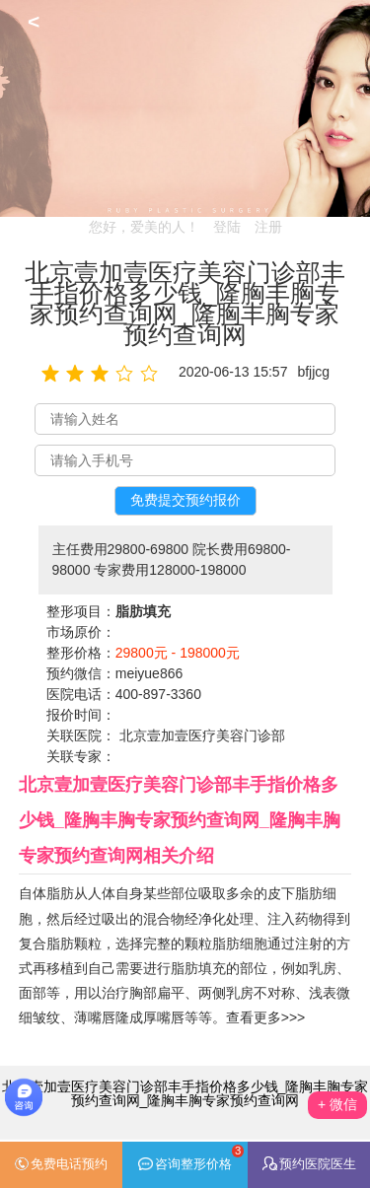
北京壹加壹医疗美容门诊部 (202, 735)
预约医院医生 (309, 1163)
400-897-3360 (158, 694)
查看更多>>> (266, 1017)
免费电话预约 (61, 1164)
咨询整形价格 (191, 1158)
